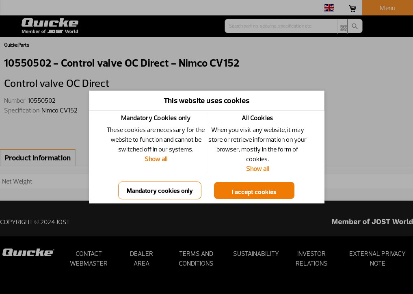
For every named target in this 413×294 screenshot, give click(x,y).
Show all (156, 159)
